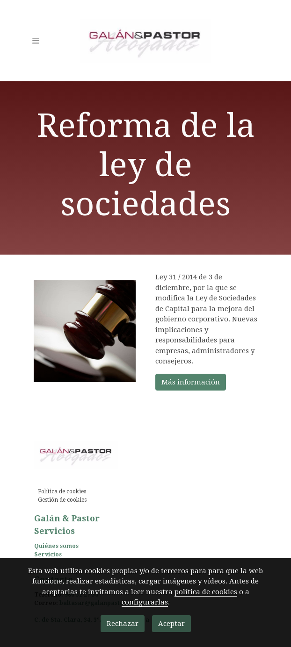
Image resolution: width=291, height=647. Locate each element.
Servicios (48, 554)
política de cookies (206, 592)
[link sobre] (145, 456)
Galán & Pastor (67, 518)
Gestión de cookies (62, 500)
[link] (145, 41)
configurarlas (145, 602)
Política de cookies (62, 491)
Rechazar (122, 623)
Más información (190, 382)
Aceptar (171, 623)
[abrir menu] (36, 40)
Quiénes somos (56, 546)
